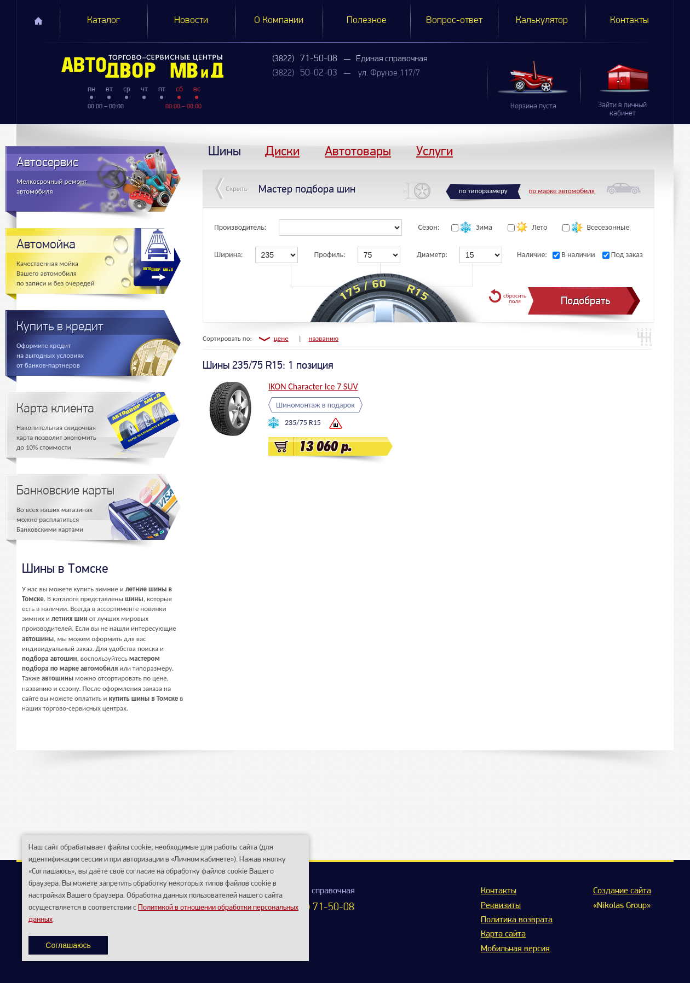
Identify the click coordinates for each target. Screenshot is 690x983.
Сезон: (429, 227)
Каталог (103, 20)
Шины (224, 150)
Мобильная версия (515, 949)
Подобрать (585, 300)
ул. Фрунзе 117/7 (389, 73)
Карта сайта (503, 934)
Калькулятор (542, 20)
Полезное (367, 20)
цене (281, 338)
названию (324, 338)
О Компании (278, 20)
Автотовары (358, 150)
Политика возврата (517, 920)
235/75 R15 (303, 422)
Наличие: (532, 254)
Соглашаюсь (67, 945)
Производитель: (240, 227)
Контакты (629, 20)
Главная (38, 21)
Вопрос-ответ (454, 20)
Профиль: (330, 254)
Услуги (434, 150)
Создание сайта (622, 891)
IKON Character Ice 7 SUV (313, 386)
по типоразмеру (483, 191)
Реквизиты (501, 905)
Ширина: (228, 254)
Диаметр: (432, 254)
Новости (191, 20)
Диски (282, 150)
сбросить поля (514, 298)
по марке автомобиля (562, 191)
